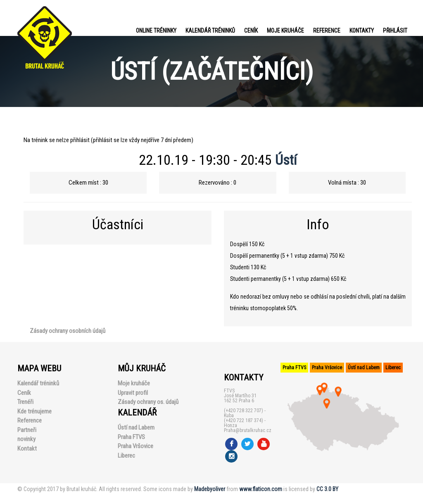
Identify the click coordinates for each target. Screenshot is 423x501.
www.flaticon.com (260, 489)
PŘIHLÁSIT (395, 30)
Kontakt (27, 448)
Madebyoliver (209, 489)
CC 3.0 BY (327, 489)
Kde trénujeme (34, 411)
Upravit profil (133, 393)
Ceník (251, 30)
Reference (326, 30)
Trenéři (25, 402)
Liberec (126, 455)
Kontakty (361, 30)
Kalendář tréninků (210, 30)
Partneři (26, 430)
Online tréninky (156, 30)
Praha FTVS (131, 437)
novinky (26, 439)
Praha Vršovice (135, 446)
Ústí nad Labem (136, 427)
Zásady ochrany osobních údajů (67, 331)
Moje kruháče (285, 30)
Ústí (286, 160)
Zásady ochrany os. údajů (148, 402)
